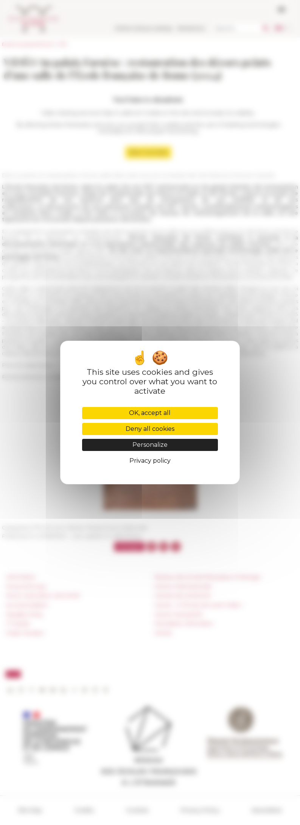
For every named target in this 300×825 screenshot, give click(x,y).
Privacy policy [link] (150, 460)
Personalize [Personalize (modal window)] (150, 444)
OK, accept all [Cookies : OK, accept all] (150, 412)
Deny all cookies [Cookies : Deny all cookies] (150, 428)
